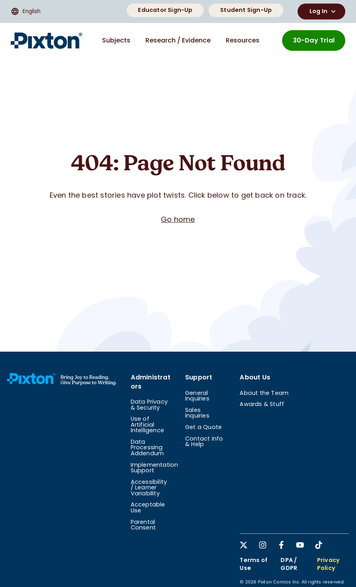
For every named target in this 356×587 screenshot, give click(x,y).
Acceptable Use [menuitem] (148, 507)
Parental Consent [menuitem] (143, 524)
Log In (324, 11)
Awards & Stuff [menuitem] (262, 404)
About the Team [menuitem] (264, 393)
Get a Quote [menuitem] (203, 427)
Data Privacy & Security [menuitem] (149, 404)
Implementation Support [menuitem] (154, 467)
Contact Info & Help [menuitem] (204, 441)
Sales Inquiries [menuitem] (197, 413)
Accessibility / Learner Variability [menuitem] (149, 487)
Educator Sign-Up (165, 10)
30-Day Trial (314, 40)
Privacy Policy (328, 564)
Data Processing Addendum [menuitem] (147, 447)
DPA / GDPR (289, 564)
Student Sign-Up (246, 10)
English (26, 11)
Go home (178, 219)
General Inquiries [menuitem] (197, 395)
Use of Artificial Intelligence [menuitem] (147, 424)
